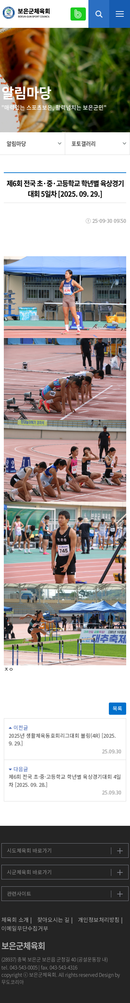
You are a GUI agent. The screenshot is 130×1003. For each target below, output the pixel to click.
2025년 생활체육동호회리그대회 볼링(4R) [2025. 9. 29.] (62, 739)
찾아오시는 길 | (55, 919)
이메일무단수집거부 (24, 928)
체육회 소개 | (16, 919)
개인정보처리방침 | (100, 919)
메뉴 (119, 14)
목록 (117, 708)
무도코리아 (12, 981)
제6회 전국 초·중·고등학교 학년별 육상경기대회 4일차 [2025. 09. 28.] (65, 780)
